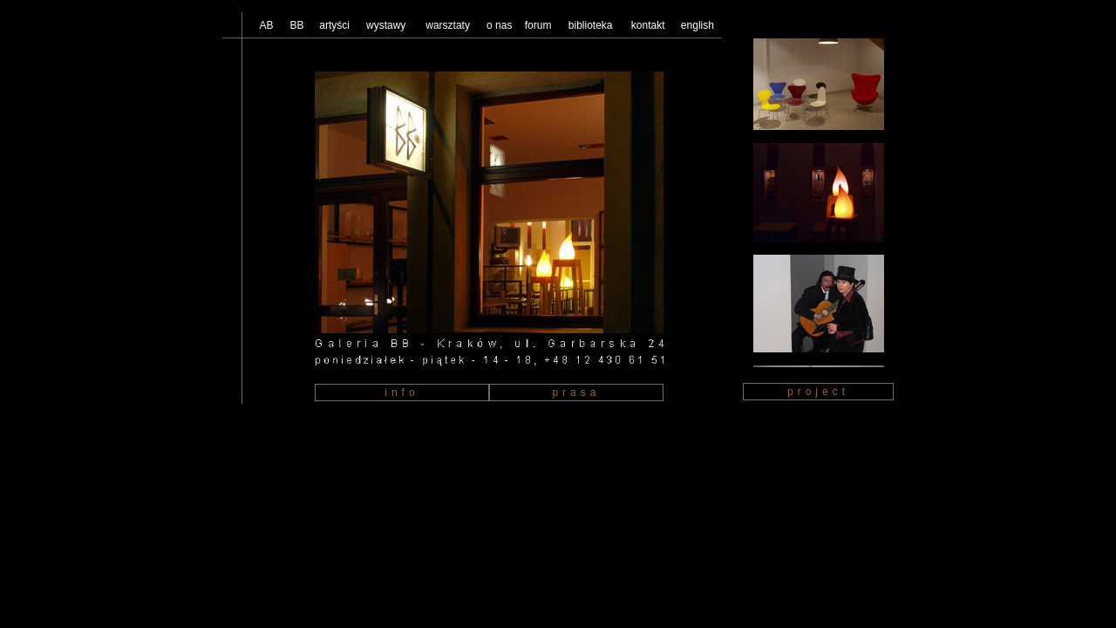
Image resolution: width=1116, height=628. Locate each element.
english (697, 25)
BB (296, 25)
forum (538, 25)
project (818, 392)
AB (266, 25)
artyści (334, 25)
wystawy (385, 25)
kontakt (648, 25)
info (401, 392)
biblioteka (590, 25)
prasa (576, 392)
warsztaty (447, 25)
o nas (499, 25)
